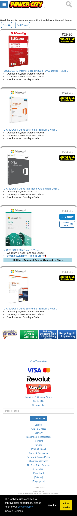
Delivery (38, 433)
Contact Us (38, 401)
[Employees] (38, 481)
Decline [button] (52, 505)
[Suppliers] (38, 473)
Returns (38, 445)
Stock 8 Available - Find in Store (25, 255)
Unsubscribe (38, 405)
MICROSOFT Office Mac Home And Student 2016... (31, 188)
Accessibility (38, 469)
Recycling (38, 441)
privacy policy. (25, 506)
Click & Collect (38, 429)
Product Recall (38, 449)
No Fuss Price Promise (38, 465)
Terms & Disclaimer (38, 453)
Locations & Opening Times (38, 397)
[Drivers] (38, 477)
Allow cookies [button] (66, 505)
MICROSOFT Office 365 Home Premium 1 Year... (30, 129)
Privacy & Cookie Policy (38, 457)
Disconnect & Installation (38, 437)
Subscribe (38, 418)
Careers (39, 425)
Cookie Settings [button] (14, 511)
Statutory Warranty (38, 461)
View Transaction (38, 361)
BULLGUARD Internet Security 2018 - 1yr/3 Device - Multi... (35, 70)
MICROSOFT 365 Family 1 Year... (21, 250)
